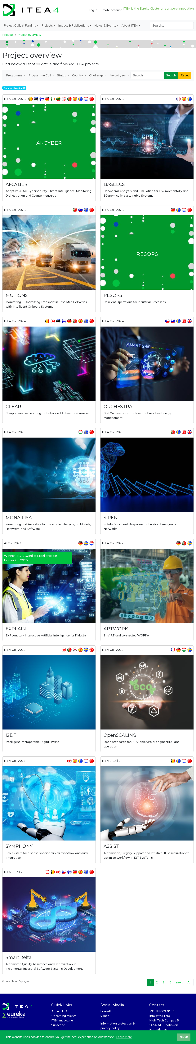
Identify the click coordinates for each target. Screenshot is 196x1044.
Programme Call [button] (40, 75)
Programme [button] (14, 75)
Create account (111, 10)
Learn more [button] (124, 1037)
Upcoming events (63, 1016)
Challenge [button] (96, 75)
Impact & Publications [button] (73, 25)
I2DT (11, 735)
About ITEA (59, 1011)
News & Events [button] (105, 25)
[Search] (172, 25)
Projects (8, 34)
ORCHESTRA (118, 406)
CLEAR (13, 406)
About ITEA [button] (130, 25)
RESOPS (113, 295)
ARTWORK (116, 628)
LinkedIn (106, 1011)
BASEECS (114, 184)
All (189, 982)
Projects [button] (47, 25)
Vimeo (104, 1016)
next (179, 982)
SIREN (111, 517)
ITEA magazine (62, 1020)
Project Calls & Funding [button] (20, 25)
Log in (93, 10)
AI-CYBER (16, 184)
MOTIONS (17, 295)
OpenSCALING (120, 735)
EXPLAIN (16, 628)
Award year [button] (118, 75)
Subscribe (58, 1025)
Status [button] (62, 75)
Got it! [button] (184, 1037)
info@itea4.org (159, 1016)
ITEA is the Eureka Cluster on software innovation (158, 8)
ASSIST (111, 846)
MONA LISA (19, 517)
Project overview (29, 34)
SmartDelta (19, 957)
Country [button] (78, 75)
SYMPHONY (19, 846)
